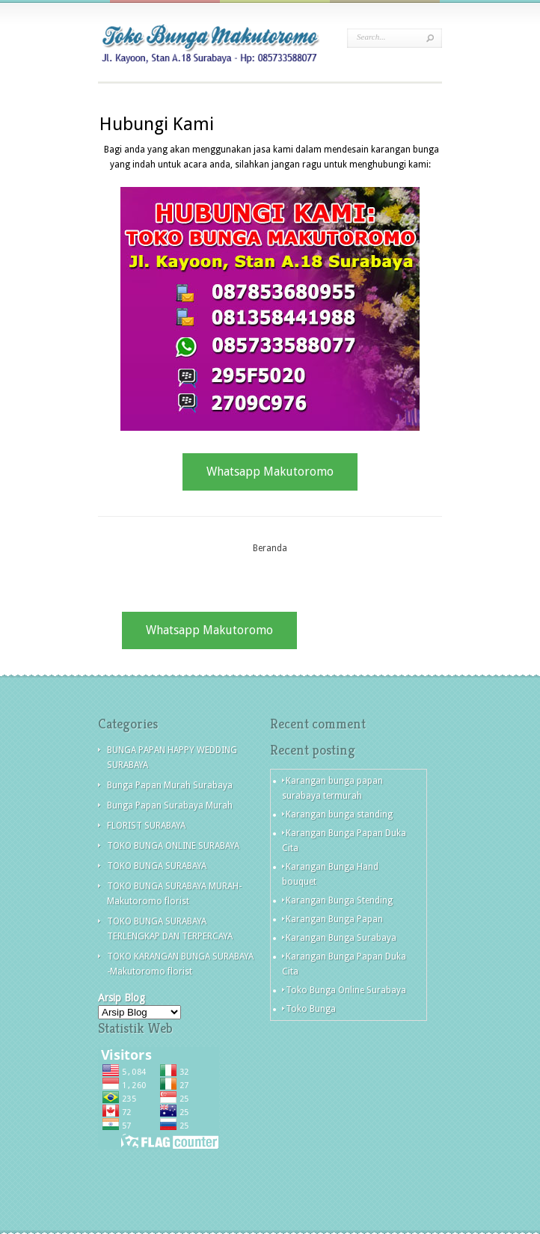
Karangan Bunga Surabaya (341, 938)
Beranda (270, 548)
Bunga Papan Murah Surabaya (170, 785)
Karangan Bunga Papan (334, 919)
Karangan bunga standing (339, 814)
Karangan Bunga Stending (339, 900)
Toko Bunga (311, 1009)
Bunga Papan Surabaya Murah (170, 805)
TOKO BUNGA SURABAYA (156, 866)
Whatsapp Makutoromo (270, 471)
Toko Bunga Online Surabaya (346, 990)
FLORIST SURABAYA (146, 825)
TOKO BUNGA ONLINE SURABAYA (173, 846)
